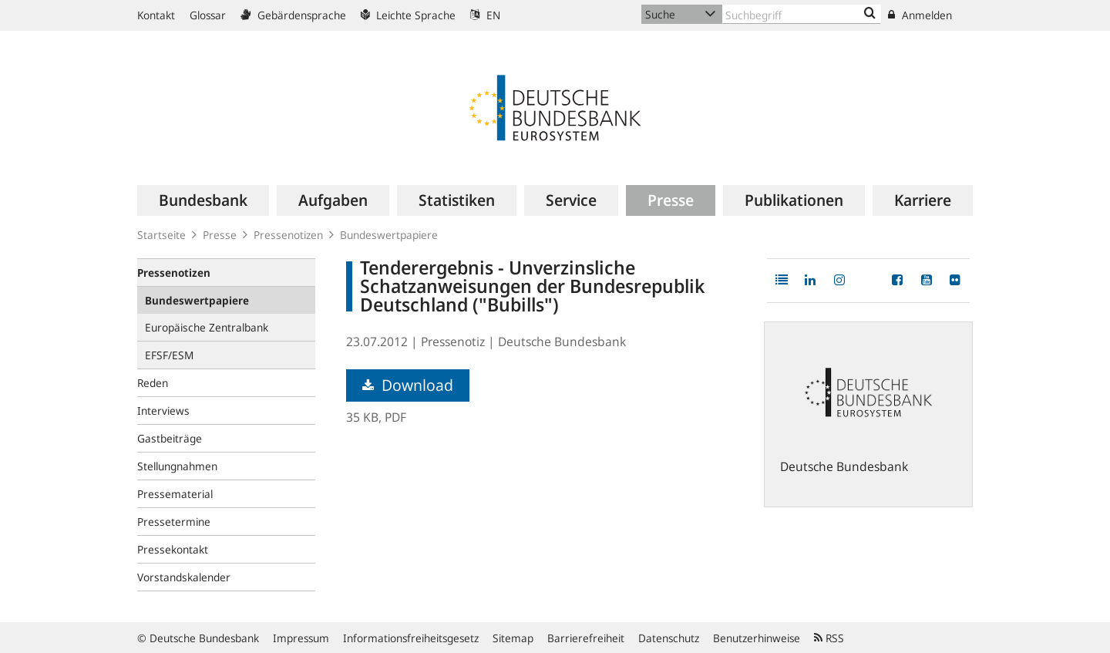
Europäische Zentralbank (206, 327)
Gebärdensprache (293, 15)
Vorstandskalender (183, 577)
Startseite (161, 234)
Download (407, 385)
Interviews (163, 410)
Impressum (301, 638)
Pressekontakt (172, 549)
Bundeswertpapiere (389, 234)
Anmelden (920, 15)
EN (485, 15)
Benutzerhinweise (756, 638)
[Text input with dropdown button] (801, 14)
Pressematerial (175, 493)
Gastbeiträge (169, 438)
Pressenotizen (288, 234)
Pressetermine (173, 521)
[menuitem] (203, 200)
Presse (220, 234)
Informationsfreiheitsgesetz (411, 638)
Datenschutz (668, 638)
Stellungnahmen (177, 466)
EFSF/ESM (169, 355)
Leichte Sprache (408, 15)
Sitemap (513, 638)
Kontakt (156, 15)
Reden (152, 382)
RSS (829, 638)
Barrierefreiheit (585, 638)
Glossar (208, 15)
